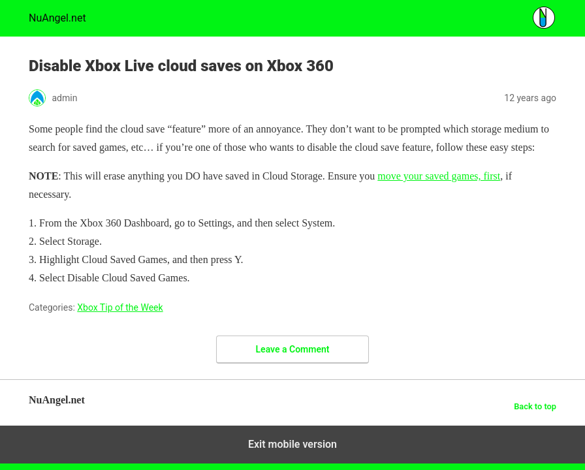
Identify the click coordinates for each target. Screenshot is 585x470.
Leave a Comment (293, 349)
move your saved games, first (438, 175)
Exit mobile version (292, 444)
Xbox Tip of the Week (120, 307)
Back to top (535, 406)
